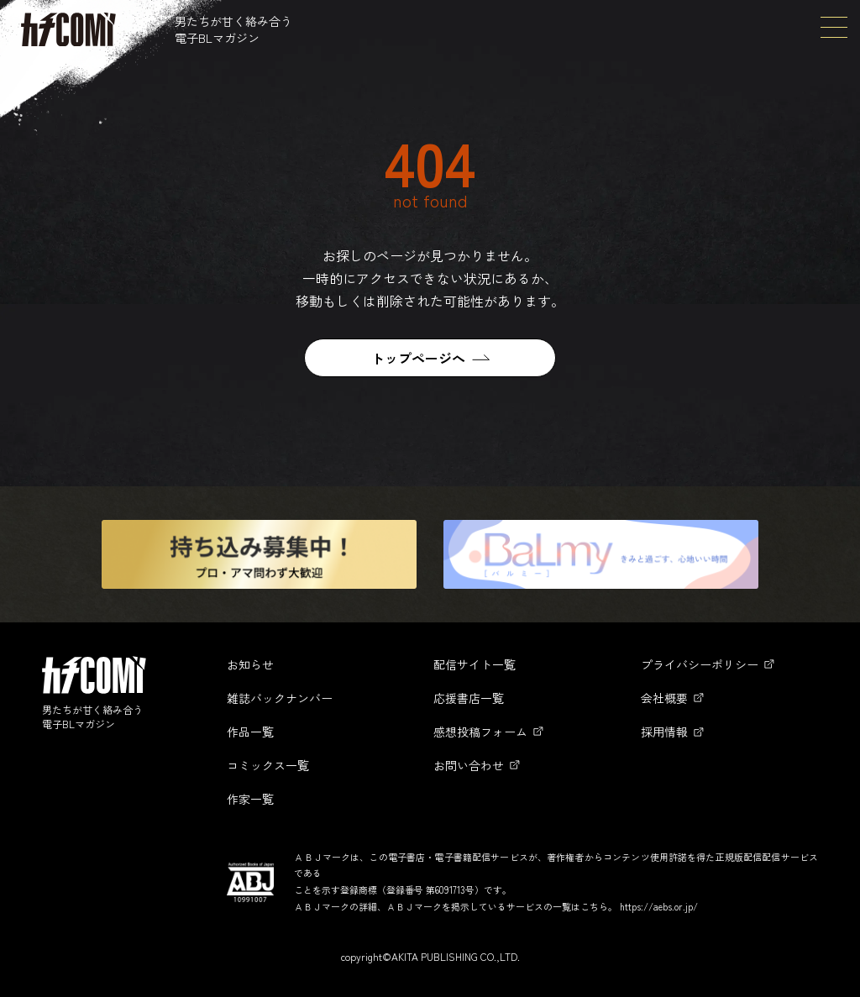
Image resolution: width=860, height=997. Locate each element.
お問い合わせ (468, 765)
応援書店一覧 (468, 698)
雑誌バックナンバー (280, 698)
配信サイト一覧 (474, 664)
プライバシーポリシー (699, 664)
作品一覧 (250, 731)
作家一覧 (250, 798)
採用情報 (664, 731)
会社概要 (664, 698)
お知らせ (250, 664)
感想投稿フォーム (480, 731)
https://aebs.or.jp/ (659, 906)
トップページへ (418, 358)
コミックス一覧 (268, 765)
